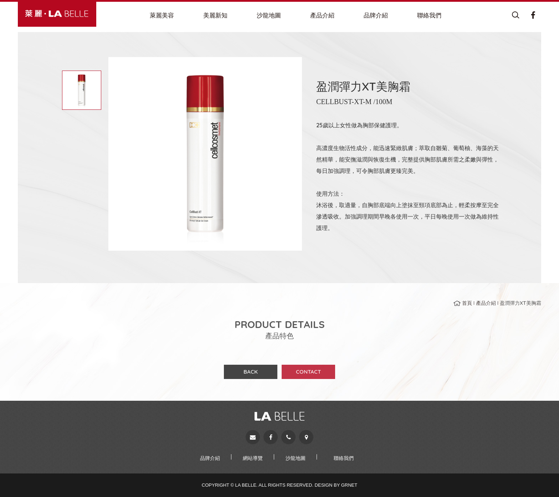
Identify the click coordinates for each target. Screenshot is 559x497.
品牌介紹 (210, 458)
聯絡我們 (344, 458)
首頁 (467, 306)
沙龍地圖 (296, 458)
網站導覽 (253, 458)
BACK (250, 375)
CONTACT (308, 375)
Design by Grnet (336, 485)
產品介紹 (486, 306)
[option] (205, 154)
